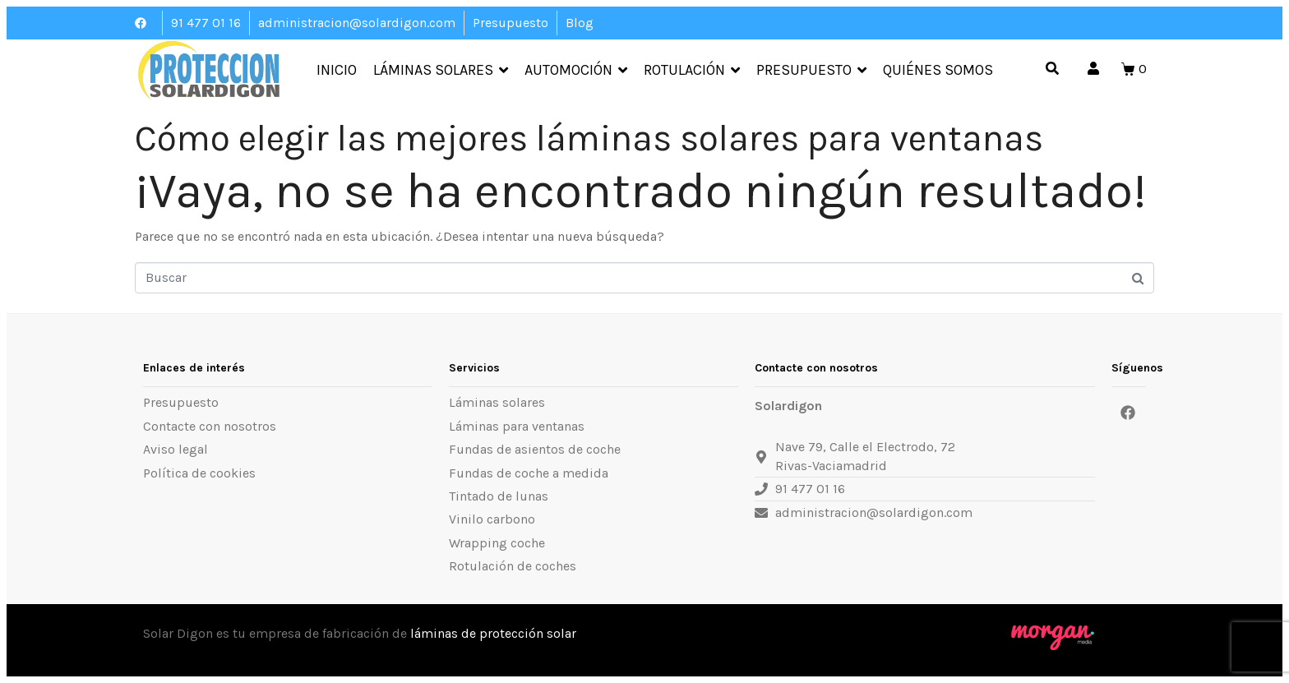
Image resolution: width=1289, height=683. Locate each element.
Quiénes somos (938, 70)
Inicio (336, 70)
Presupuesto (811, 70)
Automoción (575, 70)
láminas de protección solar (493, 633)
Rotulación (692, 70)
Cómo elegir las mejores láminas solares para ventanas (589, 138)
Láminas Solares (440, 70)
